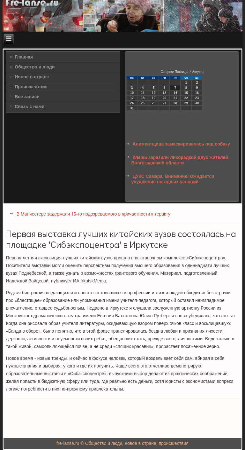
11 (143, 93)
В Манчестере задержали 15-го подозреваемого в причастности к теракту (93, 214)
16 (197, 93)
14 (175, 93)
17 (132, 98)
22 (186, 98)
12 (153, 93)
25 (143, 103)
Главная (24, 57)
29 (186, 103)
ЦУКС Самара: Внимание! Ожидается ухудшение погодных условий (172, 179)
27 (164, 103)
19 (153, 98)
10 (132, 93)
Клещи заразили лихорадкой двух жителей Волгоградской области (179, 160)
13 (164, 93)
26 (153, 103)
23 (197, 98)
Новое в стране (32, 77)
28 (175, 103)
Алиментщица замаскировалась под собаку (181, 144)
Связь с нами (29, 107)
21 (175, 98)
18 (143, 98)
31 (132, 108)
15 (186, 93)
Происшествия (31, 87)
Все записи (27, 97)
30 (197, 103)
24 (132, 103)
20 (164, 98)
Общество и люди (35, 67)
